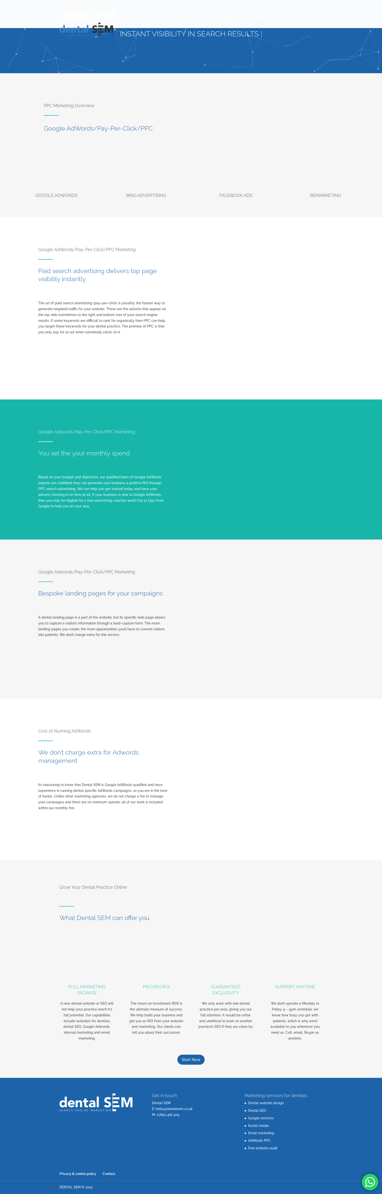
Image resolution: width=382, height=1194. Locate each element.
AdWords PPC (259, 1141)
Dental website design (266, 1103)
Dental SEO (257, 1110)
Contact (262, 18)
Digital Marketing (227, 18)
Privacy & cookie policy (77, 1174)
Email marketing (261, 1133)
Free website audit (299, 17)
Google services (261, 1118)
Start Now (191, 1059)
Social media (258, 1126)
